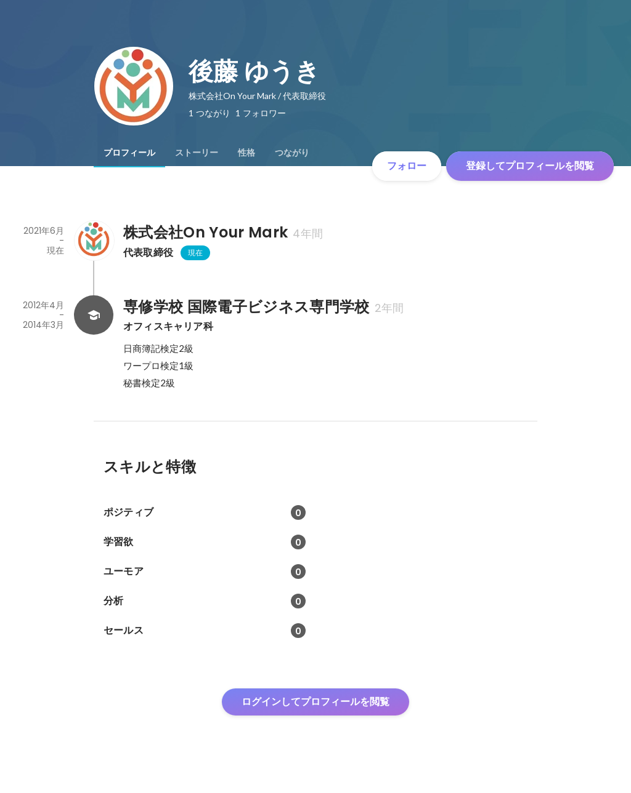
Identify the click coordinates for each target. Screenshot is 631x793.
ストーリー (196, 152)
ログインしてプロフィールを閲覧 (315, 702)
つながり (292, 152)
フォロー (406, 166)
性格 (246, 152)
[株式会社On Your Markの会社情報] (93, 240)
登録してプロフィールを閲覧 (530, 166)
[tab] (129, 152)
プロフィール (129, 152)
